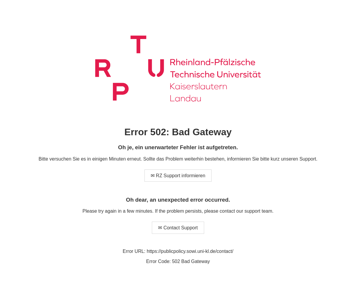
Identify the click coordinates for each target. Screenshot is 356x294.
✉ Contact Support (178, 227)
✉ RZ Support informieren (178, 175)
